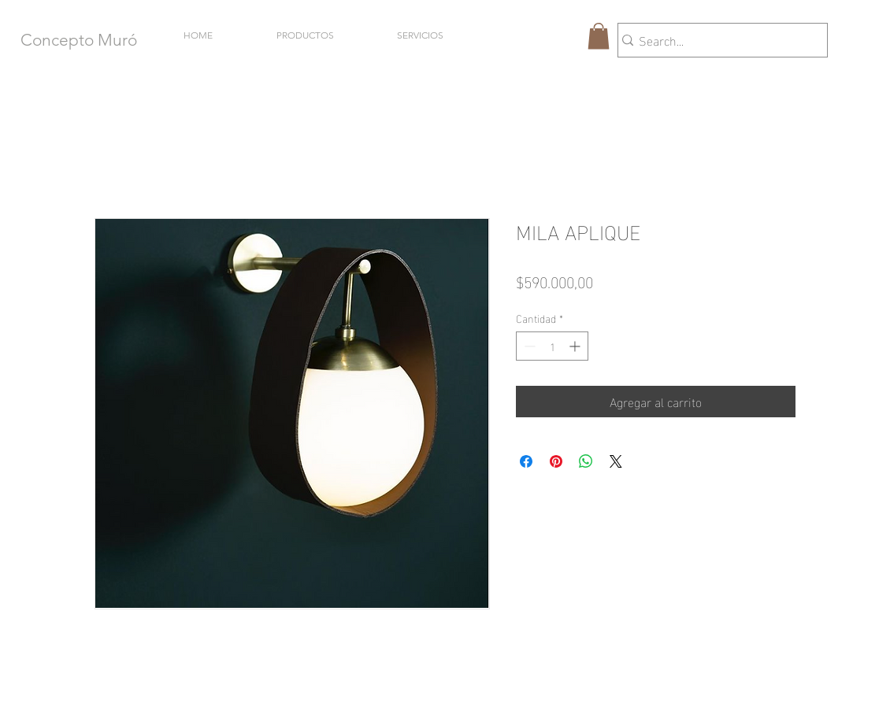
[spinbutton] (552, 346)
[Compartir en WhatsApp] (586, 461)
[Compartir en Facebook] (526, 461)
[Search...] (716, 40)
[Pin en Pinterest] (556, 461)
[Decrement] (528, 346)
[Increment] (576, 346)
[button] (599, 36)
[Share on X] (615, 461)
